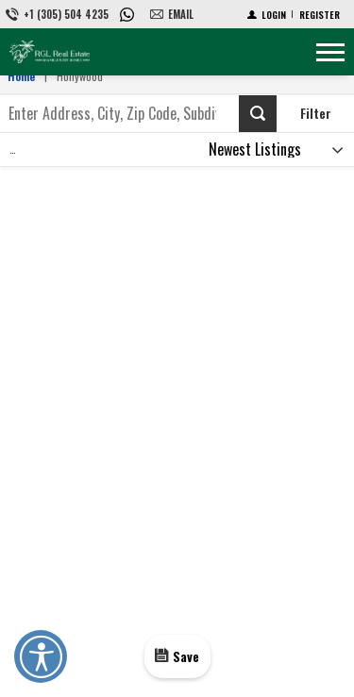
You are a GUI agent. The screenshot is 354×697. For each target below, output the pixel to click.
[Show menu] (330, 51)
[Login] (266, 14)
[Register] (319, 14)
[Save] (177, 656)
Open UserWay (40, 656)
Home (21, 76)
